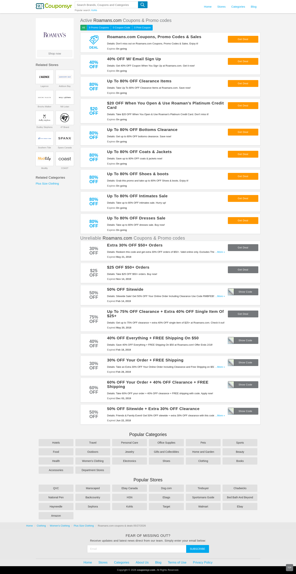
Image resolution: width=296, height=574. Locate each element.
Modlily (44, 168)
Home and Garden (203, 451)
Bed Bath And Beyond (240, 497)
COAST (64, 168)
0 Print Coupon (142, 27)
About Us (142, 562)
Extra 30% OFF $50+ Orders (135, 245)
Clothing (203, 460)
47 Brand (65, 127)
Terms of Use (177, 562)
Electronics (129, 460)
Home (29, 525)
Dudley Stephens (45, 127)
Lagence (45, 86)
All (83, 27)
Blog (253, 6)
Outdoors (92, 451)
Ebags (166, 497)
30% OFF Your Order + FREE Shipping (145, 360)
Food (56, 451)
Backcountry (92, 497)
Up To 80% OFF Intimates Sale (137, 196)
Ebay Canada (129, 488)
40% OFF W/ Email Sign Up (134, 59)
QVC (56, 488)
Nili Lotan (64, 106)
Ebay (240, 506)
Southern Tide (44, 147)
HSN (129, 497)
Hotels (56, 442)
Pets (203, 442)
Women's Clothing (93, 460)
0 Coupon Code (121, 27)
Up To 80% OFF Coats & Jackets (139, 151)
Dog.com (166, 488)
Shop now (54, 53)
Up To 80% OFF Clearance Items (139, 81)
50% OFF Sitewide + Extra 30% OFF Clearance (153, 408)
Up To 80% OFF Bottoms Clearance (142, 129)
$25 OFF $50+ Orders (128, 267)
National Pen (56, 497)
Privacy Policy (202, 562)
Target (166, 506)
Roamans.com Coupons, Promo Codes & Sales (154, 37)
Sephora (93, 506)
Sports (240, 442)
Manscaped (93, 488)
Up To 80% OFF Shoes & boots (138, 174)
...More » (220, 251)
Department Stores (93, 470)
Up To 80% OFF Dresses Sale (136, 218)
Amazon (56, 515)
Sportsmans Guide (203, 497)
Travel (92, 442)
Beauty (240, 451)
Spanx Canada (65, 147)
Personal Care (129, 442)
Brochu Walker (44, 106)
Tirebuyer (203, 488)
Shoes (166, 460)
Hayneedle (56, 506)
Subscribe (197, 548)
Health (56, 460)
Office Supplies (166, 442)
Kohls (94, 10)
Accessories (56, 470)
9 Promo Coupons (99, 27)
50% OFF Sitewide (125, 289)
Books (240, 460)
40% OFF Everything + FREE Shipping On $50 (153, 338)
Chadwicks (240, 488)
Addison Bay (65, 86)
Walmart (203, 506)
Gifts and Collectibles (166, 451)
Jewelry (129, 451)
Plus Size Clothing (47, 183)
